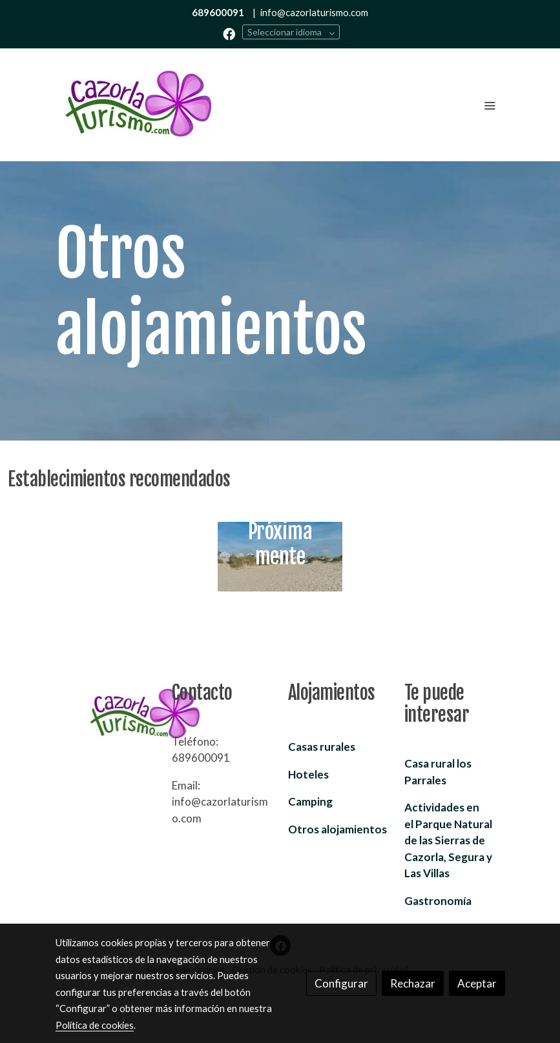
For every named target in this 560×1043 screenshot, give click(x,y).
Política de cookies (95, 1025)
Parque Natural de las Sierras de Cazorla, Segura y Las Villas (448, 840)
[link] (138, 104)
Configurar (341, 983)
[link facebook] (229, 33)
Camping (310, 801)
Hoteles (308, 774)
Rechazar (412, 983)
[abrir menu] (490, 105)
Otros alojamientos (337, 829)
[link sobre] (106, 714)
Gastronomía (438, 901)
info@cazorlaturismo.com (314, 12)
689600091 (218, 12)
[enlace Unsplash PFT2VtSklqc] (280, 555)
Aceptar (477, 983)
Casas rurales (321, 746)
